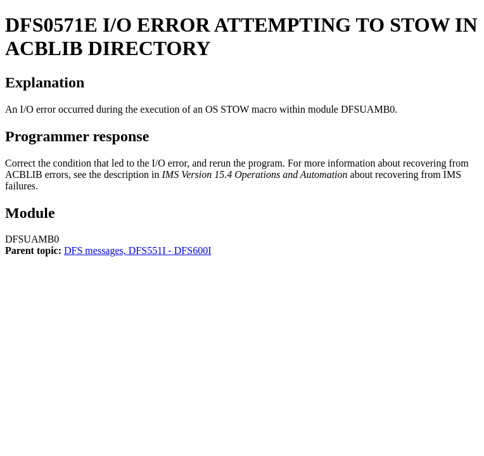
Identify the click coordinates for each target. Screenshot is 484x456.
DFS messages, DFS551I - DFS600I (137, 250)
